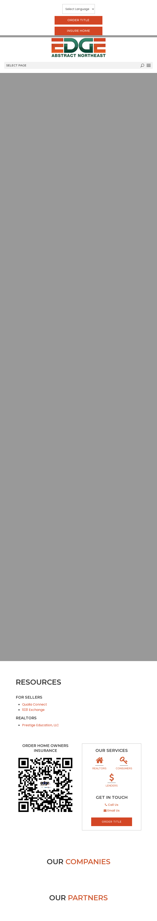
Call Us (111, 805)
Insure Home (78, 31)
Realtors (99, 763)
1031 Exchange (33, 709)
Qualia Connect (34, 704)
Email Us (112, 810)
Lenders (112, 780)
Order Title (78, 20)
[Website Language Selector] (78, 9)
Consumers (124, 763)
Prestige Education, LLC (40, 725)
